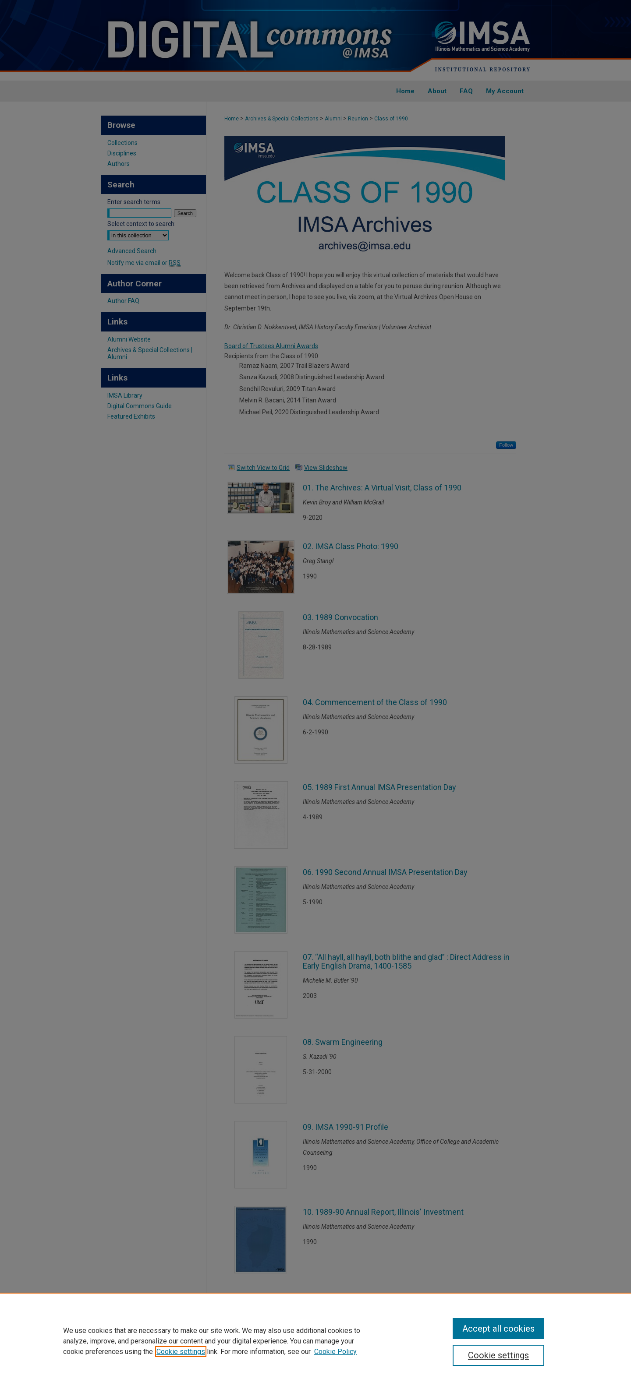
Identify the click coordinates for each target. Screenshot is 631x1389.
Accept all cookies (498, 1328)
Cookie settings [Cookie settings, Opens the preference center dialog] (498, 1355)
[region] (315, 1341)
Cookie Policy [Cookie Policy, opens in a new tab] (335, 1351)
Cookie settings (180, 1351)
